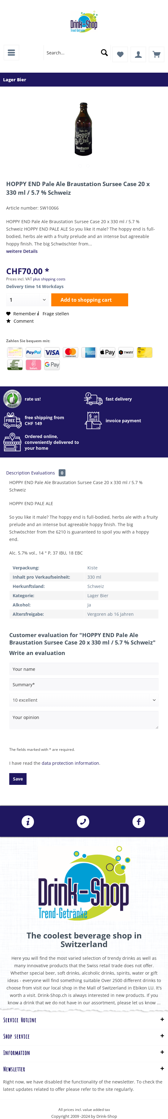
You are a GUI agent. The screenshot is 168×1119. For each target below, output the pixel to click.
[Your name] (84, 669)
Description (18, 473)
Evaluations (48, 473)
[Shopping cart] (156, 54)
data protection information (70, 763)
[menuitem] (11, 52)
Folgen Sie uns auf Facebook (138, 822)
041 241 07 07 (83, 822)
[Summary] (84, 684)
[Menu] (11, 52)
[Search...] (77, 52)
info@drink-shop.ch (28, 822)
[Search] (104, 52)
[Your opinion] (84, 720)
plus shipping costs (49, 279)
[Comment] (84, 700)
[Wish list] (120, 54)
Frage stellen (52, 314)
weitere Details (22, 251)
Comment (20, 321)
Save (18, 779)
